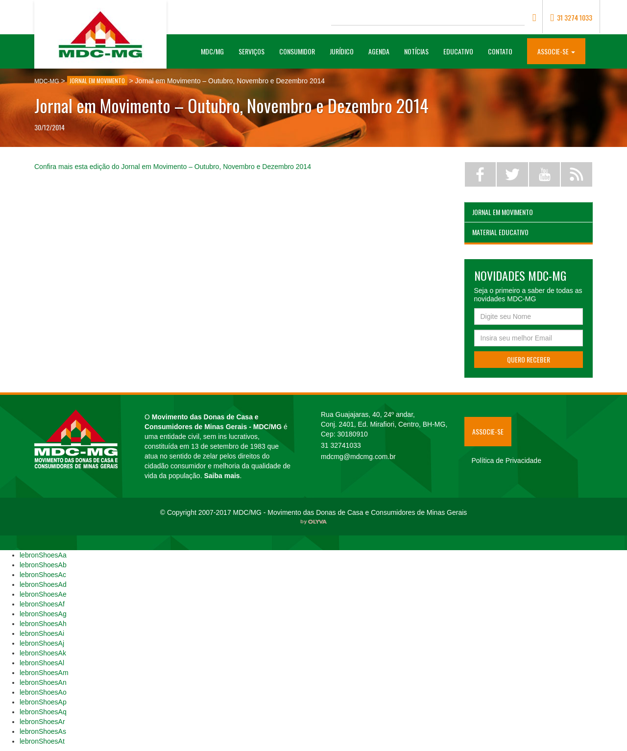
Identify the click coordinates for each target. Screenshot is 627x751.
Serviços (252, 51)
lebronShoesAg (43, 614)
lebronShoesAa (43, 555)
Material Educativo (500, 232)
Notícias (416, 51)
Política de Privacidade (506, 460)
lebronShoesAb (43, 565)
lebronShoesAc (43, 575)
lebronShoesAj (42, 643)
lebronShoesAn (43, 682)
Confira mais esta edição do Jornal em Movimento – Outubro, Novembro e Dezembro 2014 (172, 166)
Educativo (458, 51)
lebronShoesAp (43, 702)
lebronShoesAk (43, 653)
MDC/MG (216, 51)
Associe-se (488, 431)
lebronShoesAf (42, 604)
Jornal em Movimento (502, 212)
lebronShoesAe (43, 594)
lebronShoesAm (44, 673)
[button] (556, 50)
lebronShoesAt (42, 741)
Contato (500, 51)
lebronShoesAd (43, 584)
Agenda (378, 51)
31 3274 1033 (571, 17)
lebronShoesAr (42, 722)
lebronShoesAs (43, 731)
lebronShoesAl (42, 663)
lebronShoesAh (43, 624)
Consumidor (297, 51)
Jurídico (342, 51)
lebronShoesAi (42, 633)
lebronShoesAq (43, 712)
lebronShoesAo (43, 692)
